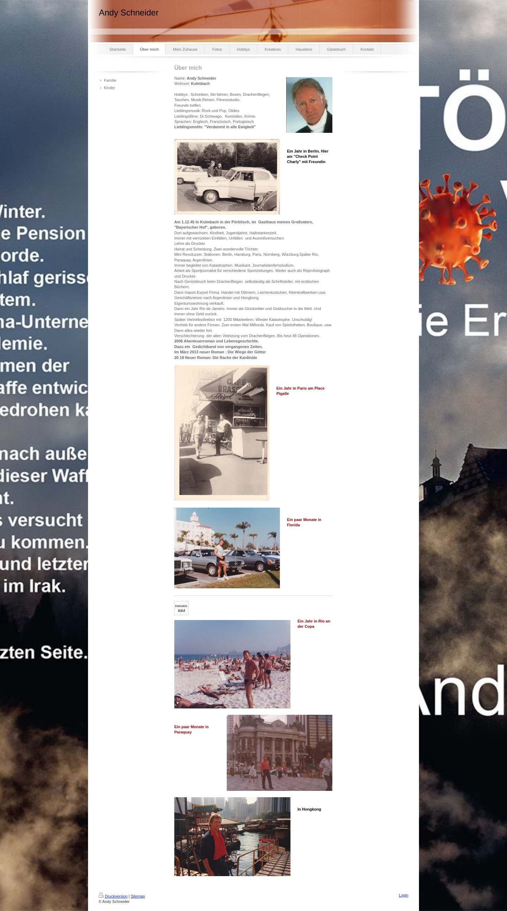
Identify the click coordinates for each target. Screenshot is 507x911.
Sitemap (138, 896)
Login (403, 895)
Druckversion (113, 896)
